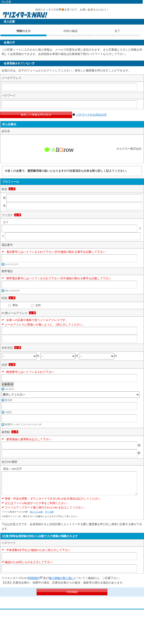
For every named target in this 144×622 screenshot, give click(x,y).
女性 (38, 305)
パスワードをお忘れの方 (91, 114)
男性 (15, 305)
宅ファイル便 (36, 512)
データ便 (49, 512)
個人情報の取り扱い (61, 578)
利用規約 (33, 578)
